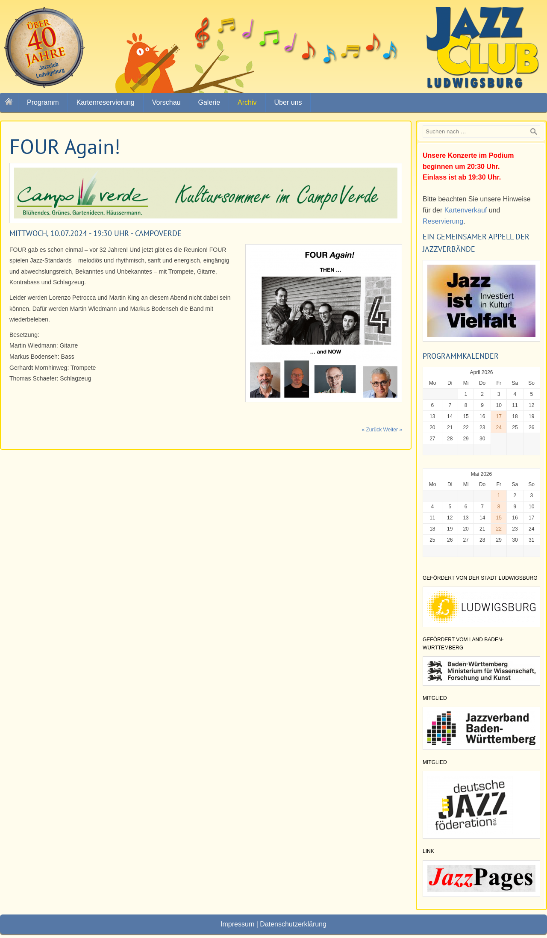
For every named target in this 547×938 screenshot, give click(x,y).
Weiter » (392, 430)
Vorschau (166, 102)
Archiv (247, 102)
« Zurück (372, 430)
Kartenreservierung (105, 102)
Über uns (288, 102)
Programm (43, 102)
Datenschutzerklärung (293, 924)
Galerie (209, 102)
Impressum (237, 924)
